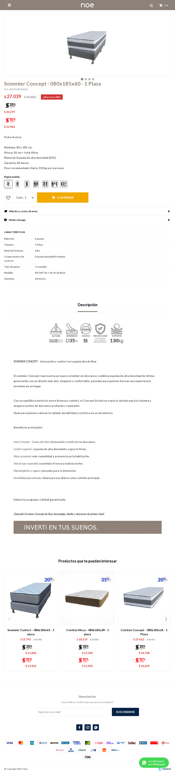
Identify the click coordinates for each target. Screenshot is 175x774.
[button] (166, 619)
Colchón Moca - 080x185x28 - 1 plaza (87, 632)
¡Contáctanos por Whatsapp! (156, 763)
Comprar (65, 197)
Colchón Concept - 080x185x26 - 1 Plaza (144, 632)
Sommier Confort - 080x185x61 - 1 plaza (30, 632)
